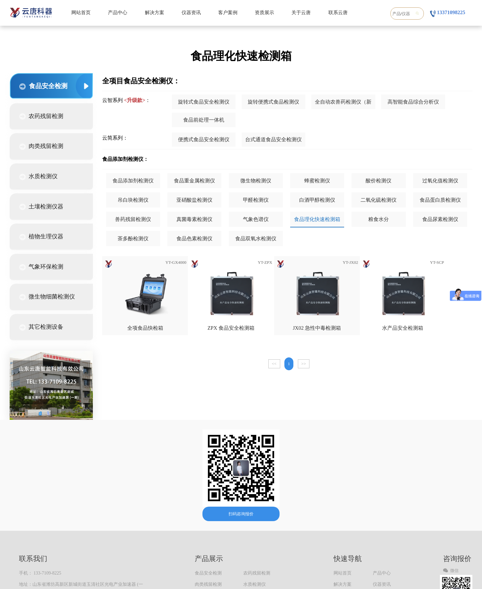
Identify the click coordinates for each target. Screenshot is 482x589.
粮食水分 (378, 219)
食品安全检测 (43, 86)
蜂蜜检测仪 (317, 180)
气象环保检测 (41, 267)
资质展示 (264, 12)
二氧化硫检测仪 (379, 200)
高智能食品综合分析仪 (413, 102)
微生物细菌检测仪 (47, 296)
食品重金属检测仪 (194, 180)
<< (274, 363)
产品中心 (117, 12)
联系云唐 (338, 12)
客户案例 (227, 12)
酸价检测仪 (378, 180)
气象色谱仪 (256, 219)
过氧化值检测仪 (440, 180)
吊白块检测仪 (133, 200)
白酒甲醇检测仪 (317, 200)
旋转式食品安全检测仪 (203, 102)
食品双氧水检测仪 (255, 238)
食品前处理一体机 (203, 120)
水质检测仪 (38, 176)
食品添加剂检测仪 (133, 180)
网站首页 (81, 12)
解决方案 (154, 12)
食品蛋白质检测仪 (440, 200)
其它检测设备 (41, 327)
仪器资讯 (191, 12)
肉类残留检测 (41, 146)
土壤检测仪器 (41, 206)
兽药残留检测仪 (133, 219)
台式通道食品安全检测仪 (273, 139)
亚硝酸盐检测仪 (194, 200)
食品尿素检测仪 (440, 219)
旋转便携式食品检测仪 (273, 102)
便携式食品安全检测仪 (203, 139)
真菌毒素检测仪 (194, 219)
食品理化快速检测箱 (317, 219)
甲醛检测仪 (256, 200)
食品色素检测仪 (194, 238)
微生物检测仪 (255, 180)
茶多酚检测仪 (133, 238)
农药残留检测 (41, 116)
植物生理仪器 (41, 236)
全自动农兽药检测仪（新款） (343, 104)
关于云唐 (301, 12)
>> (303, 363)
